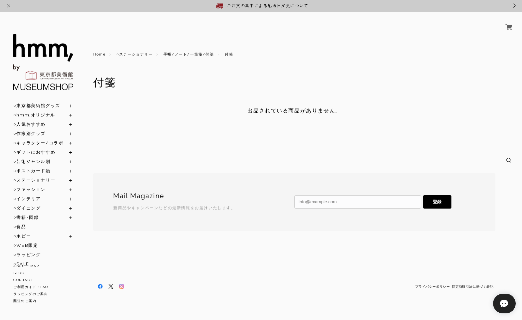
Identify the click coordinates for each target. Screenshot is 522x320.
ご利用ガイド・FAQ (30, 287)
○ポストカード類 (32, 163)
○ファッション (29, 182)
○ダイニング (27, 200)
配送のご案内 (25, 301)
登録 (437, 201)
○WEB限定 (25, 238)
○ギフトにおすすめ (34, 144)
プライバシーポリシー (432, 286)
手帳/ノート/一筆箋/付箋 (188, 54)
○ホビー (22, 228)
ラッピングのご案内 (30, 294)
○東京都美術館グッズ (36, 98)
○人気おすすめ (29, 116)
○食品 (19, 219)
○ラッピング (27, 247)
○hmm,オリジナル (34, 107)
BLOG (18, 273)
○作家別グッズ (29, 126)
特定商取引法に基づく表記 (472, 286)
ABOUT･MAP (26, 266)
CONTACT (23, 280)
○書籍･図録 (26, 210)
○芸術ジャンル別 (32, 154)
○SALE (21, 256)
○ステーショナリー (34, 172)
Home (99, 54)
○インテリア (27, 191)
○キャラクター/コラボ (38, 135)
